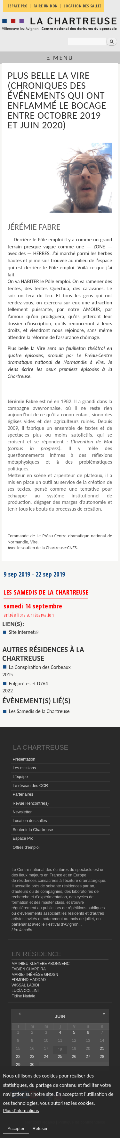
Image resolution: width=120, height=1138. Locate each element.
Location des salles (29, 821)
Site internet (24, 632)
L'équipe (20, 776)
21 (102, 1048)
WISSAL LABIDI (25, 985)
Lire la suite (22, 930)
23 (32, 1056)
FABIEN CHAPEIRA (29, 969)
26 (74, 1056)
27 (88, 1056)
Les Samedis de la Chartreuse (39, 711)
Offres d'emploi (25, 847)
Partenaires (22, 794)
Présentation (23, 759)
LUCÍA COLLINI (25, 990)
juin (60, 1016)
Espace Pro (22, 838)
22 (18, 1056)
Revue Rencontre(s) (30, 803)
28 (102, 1056)
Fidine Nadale (23, 996)
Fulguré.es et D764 (28, 683)
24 (46, 1056)
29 (18, 1064)
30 (32, 1064)
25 (60, 1056)
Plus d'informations (21, 1110)
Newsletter (22, 812)
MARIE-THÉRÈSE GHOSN (35, 974)
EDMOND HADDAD (29, 979)
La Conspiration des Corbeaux (40, 667)
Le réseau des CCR (30, 785)
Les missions (24, 768)
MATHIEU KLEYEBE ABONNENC (40, 963)
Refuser (40, 1128)
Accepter (16, 1128)
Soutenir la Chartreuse (32, 830)
